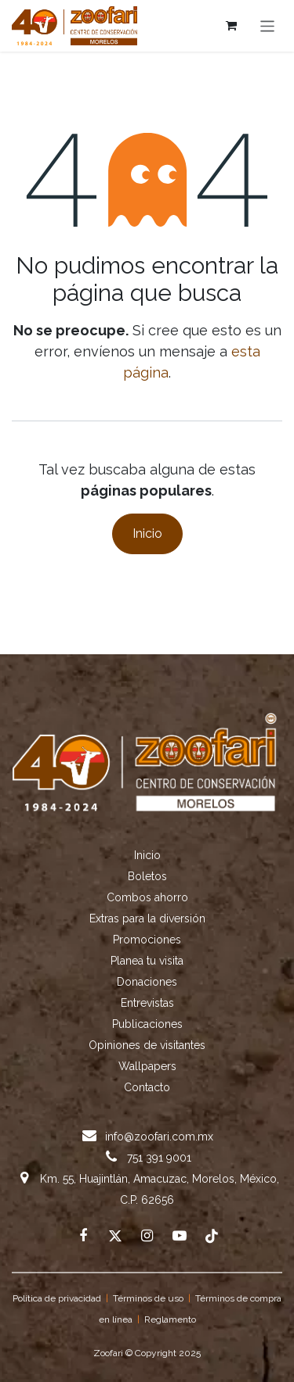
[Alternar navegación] (267, 25)
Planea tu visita (147, 960)
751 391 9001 (159, 1157)
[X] (115, 1236)
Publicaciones (147, 1024)
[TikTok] (212, 1236)
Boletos (147, 876)
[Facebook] (83, 1236)
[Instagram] (147, 1236)
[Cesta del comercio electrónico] (231, 26)
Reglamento (170, 1319)
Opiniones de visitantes (147, 1045)
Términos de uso (148, 1298)
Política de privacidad (57, 1298)
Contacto (147, 1087)
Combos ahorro (147, 897)
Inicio (147, 533)
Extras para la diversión (147, 918)
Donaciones (147, 982)
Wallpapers (147, 1066)
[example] (179, 1236)
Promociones (147, 939)
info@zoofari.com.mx (159, 1136)
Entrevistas (147, 1003)
